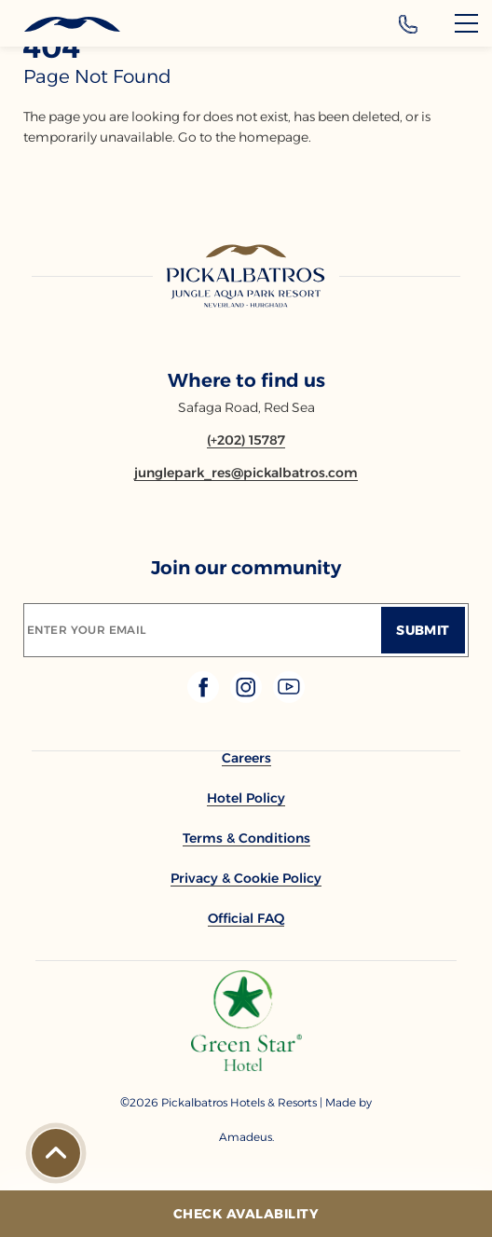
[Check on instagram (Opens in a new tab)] (248, 698)
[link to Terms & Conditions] (246, 838)
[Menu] (466, 23)
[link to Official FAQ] (246, 918)
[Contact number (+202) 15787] (246, 440)
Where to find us (246, 380)
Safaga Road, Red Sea (246, 407)
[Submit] (423, 630)
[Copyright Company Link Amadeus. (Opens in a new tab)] (246, 1136)
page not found (97, 76)
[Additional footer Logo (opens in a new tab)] (246, 1066)
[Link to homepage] (246, 277)
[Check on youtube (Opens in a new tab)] (289, 698)
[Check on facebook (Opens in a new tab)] (205, 698)
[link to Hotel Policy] (246, 798)
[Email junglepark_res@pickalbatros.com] (246, 472)
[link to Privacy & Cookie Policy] (246, 878)
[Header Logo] (60, 25)
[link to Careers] (246, 757)
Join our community (246, 568)
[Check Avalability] (246, 1213)
